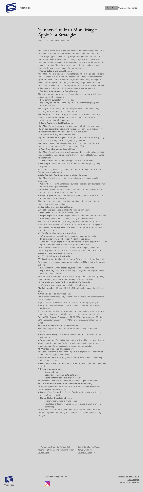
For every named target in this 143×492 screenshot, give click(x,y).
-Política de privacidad (128, 477)
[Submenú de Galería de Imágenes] (138, 7)
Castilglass (26, 7)
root (55, 41)
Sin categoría (64, 41)
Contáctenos (111, 8)
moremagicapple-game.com (50, 62)
